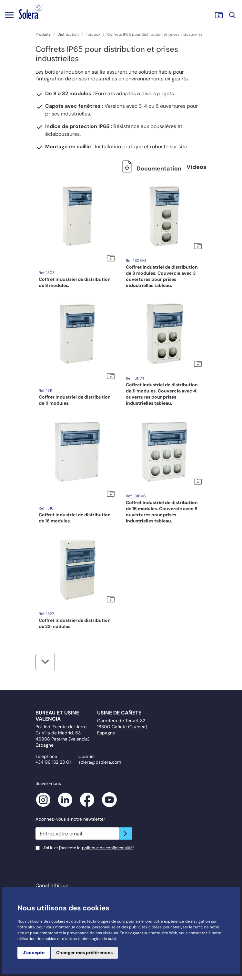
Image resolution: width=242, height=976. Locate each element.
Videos (197, 167)
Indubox (93, 34)
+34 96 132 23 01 (53, 762)
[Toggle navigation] (9, 15)
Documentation (149, 168)
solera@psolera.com (99, 762)
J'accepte (34, 952)
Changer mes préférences (84, 952)
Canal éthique (51, 885)
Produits (43, 34)
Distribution (68, 34)
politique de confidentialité (107, 848)
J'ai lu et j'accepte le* (89, 848)
